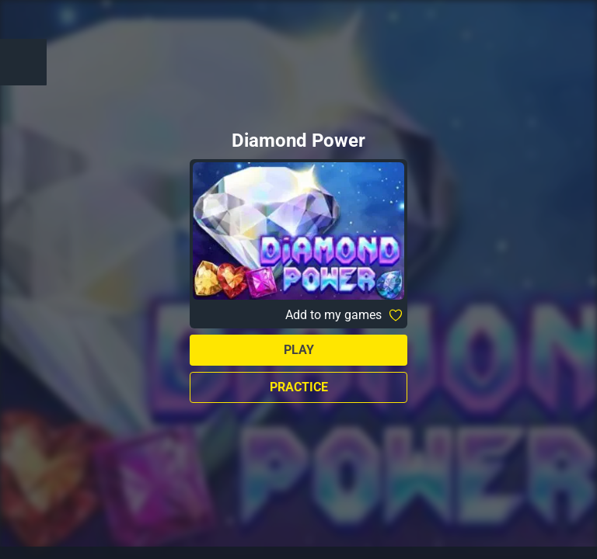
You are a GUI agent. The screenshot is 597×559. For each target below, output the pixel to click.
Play (299, 349)
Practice (299, 387)
